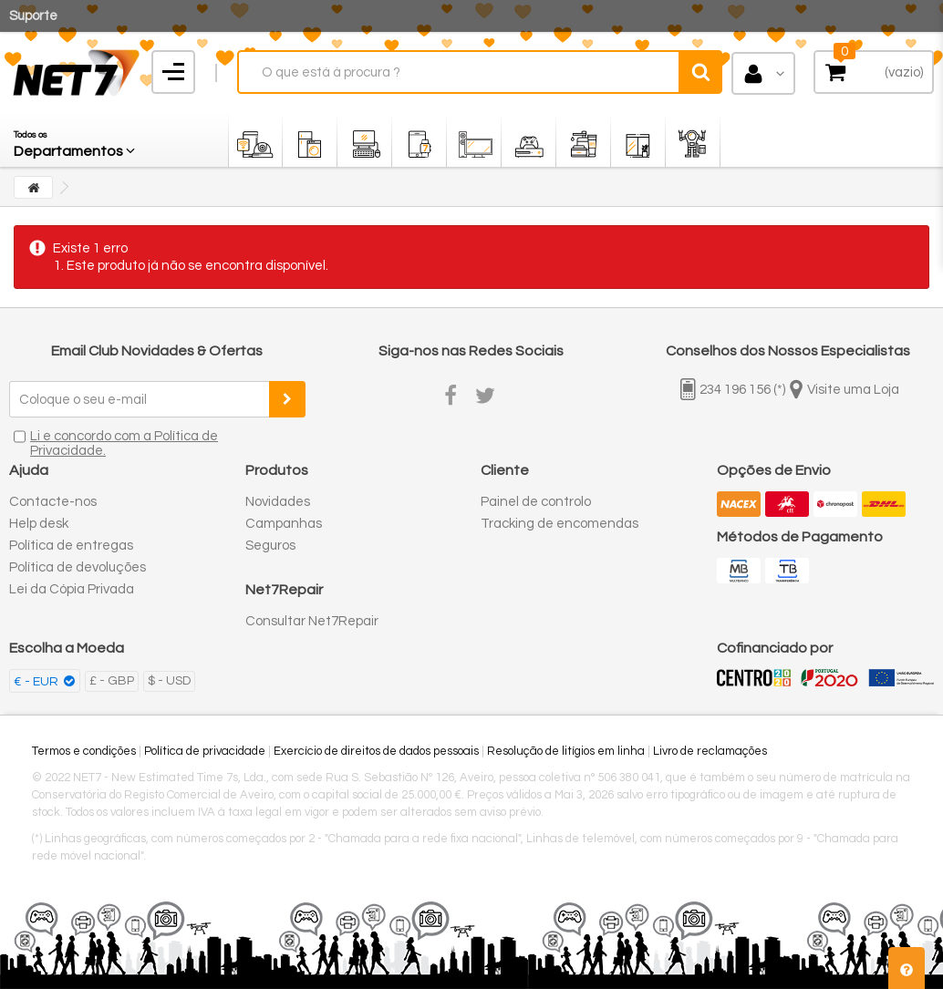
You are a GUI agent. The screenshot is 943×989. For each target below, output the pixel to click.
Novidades (277, 502)
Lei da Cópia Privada (71, 589)
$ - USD (169, 681)
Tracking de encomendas (559, 524)
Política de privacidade (204, 751)
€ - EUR (37, 681)
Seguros (270, 545)
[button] (76, 139)
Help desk (38, 524)
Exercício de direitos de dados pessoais (376, 751)
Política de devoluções (77, 567)
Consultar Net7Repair (311, 621)
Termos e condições (84, 751)
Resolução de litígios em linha (566, 751)
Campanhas (283, 524)
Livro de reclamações (710, 751)
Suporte (33, 16)
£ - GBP (111, 681)
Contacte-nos (53, 502)
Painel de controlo (536, 502)
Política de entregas (71, 545)
